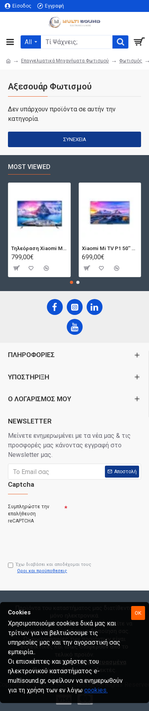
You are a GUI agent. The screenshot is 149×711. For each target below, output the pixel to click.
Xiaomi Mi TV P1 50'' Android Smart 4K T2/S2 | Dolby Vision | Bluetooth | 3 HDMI (110, 248)
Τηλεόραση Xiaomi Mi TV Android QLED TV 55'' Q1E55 (39, 248)
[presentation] (63, 539)
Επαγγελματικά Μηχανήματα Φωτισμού (65, 61)
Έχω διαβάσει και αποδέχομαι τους (49, 568)
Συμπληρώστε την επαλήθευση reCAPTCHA (28, 514)
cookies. (96, 690)
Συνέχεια (74, 139)
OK (138, 613)
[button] (71, 282)
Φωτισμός (130, 61)
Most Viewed (29, 167)
